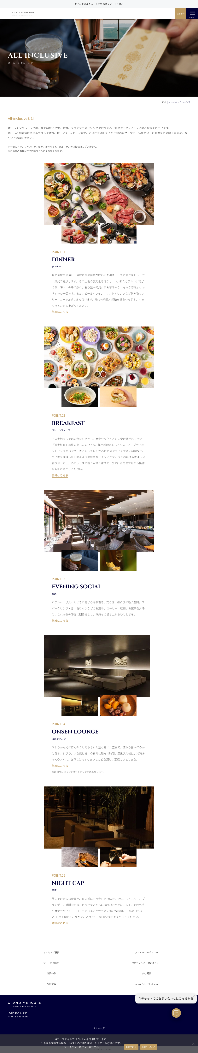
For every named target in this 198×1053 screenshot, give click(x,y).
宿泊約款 (51, 973)
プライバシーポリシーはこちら (81, 1046)
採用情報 (51, 983)
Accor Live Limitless (146, 983)
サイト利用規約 (51, 962)
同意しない (148, 1046)
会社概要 (146, 973)
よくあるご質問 (51, 952)
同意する (131, 1046)
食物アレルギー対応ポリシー (146, 962)
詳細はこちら (60, 312)
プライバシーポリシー (146, 952)
